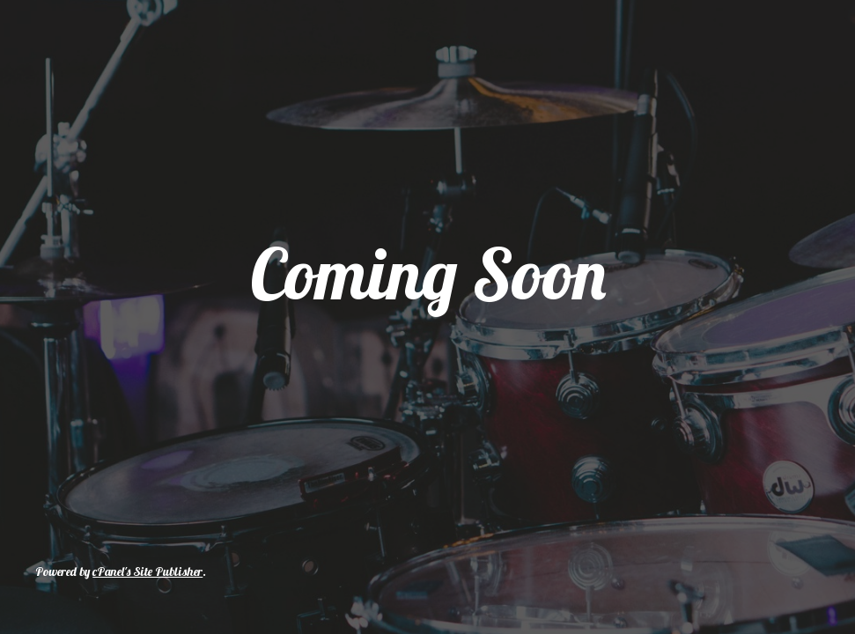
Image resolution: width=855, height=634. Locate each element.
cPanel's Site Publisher (147, 571)
